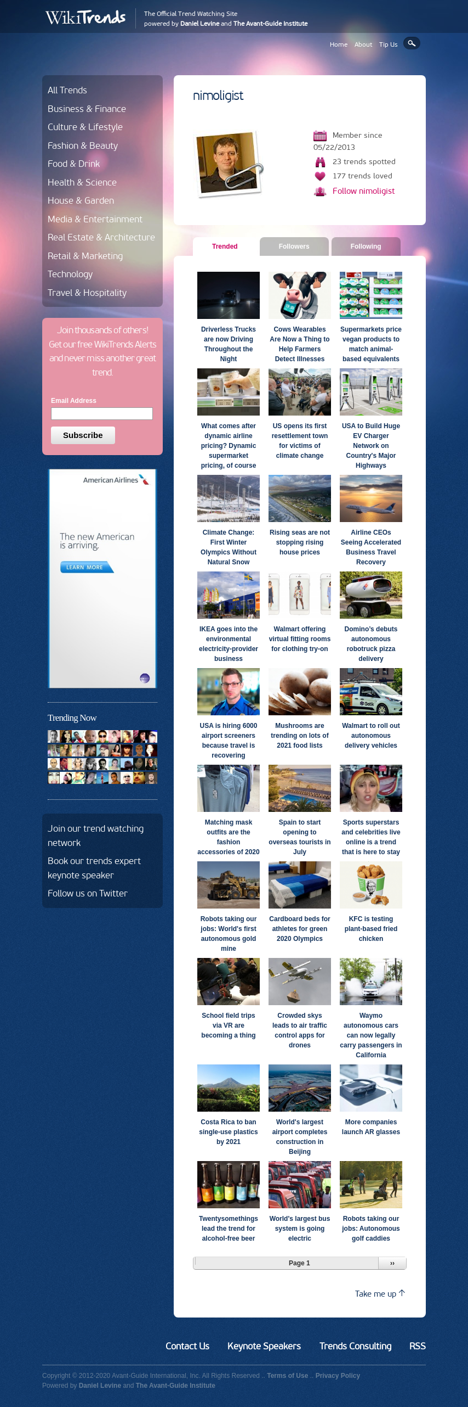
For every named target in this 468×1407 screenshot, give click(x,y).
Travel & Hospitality (87, 292)
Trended (229, 246)
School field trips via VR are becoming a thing (228, 1025)
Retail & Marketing (85, 255)
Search (411, 43)
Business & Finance (87, 108)
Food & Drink (74, 163)
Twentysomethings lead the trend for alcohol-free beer (228, 1228)
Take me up (380, 1293)
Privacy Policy (338, 1376)
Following (366, 246)
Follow (364, 191)
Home (338, 44)
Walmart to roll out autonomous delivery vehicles (371, 735)
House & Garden (81, 200)
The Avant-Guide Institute (270, 23)
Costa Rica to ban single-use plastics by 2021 (228, 1132)
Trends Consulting (355, 1346)
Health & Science (82, 182)
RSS (417, 1346)
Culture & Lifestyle (85, 126)
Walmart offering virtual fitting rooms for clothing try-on (300, 639)
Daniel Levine (199, 23)
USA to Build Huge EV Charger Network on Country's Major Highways (371, 445)
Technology (70, 273)
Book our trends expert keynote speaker (94, 868)
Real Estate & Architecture (101, 237)
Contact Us (187, 1346)
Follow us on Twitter (88, 893)
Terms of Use (287, 1376)
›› (392, 1263)
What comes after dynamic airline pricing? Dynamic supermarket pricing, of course (228, 445)
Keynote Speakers (264, 1346)
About (363, 44)
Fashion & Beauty (83, 145)
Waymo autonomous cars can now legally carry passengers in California (371, 1035)
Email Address (73, 401)
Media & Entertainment (95, 219)
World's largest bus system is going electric (300, 1228)
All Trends (67, 90)
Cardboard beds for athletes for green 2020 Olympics (299, 929)
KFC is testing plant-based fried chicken (371, 929)
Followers (294, 246)
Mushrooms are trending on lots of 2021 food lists (299, 735)
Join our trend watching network (96, 835)
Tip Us (388, 44)
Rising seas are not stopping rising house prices (300, 542)
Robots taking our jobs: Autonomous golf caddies (371, 1228)
